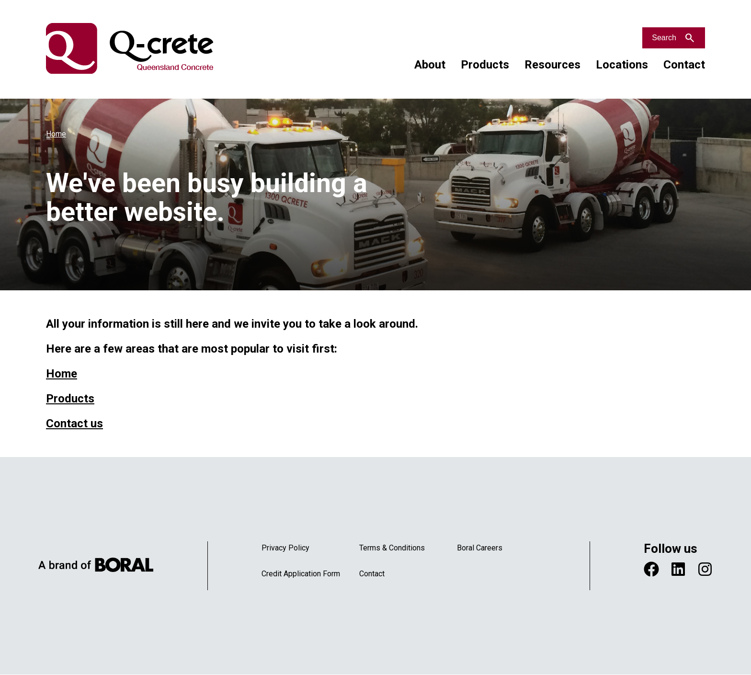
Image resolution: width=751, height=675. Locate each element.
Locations (622, 64)
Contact (684, 64)
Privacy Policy (285, 547)
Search (664, 38)
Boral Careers (479, 547)
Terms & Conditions (392, 547)
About (429, 64)
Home (56, 133)
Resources (552, 64)
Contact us (74, 423)
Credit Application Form (301, 573)
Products (485, 64)
